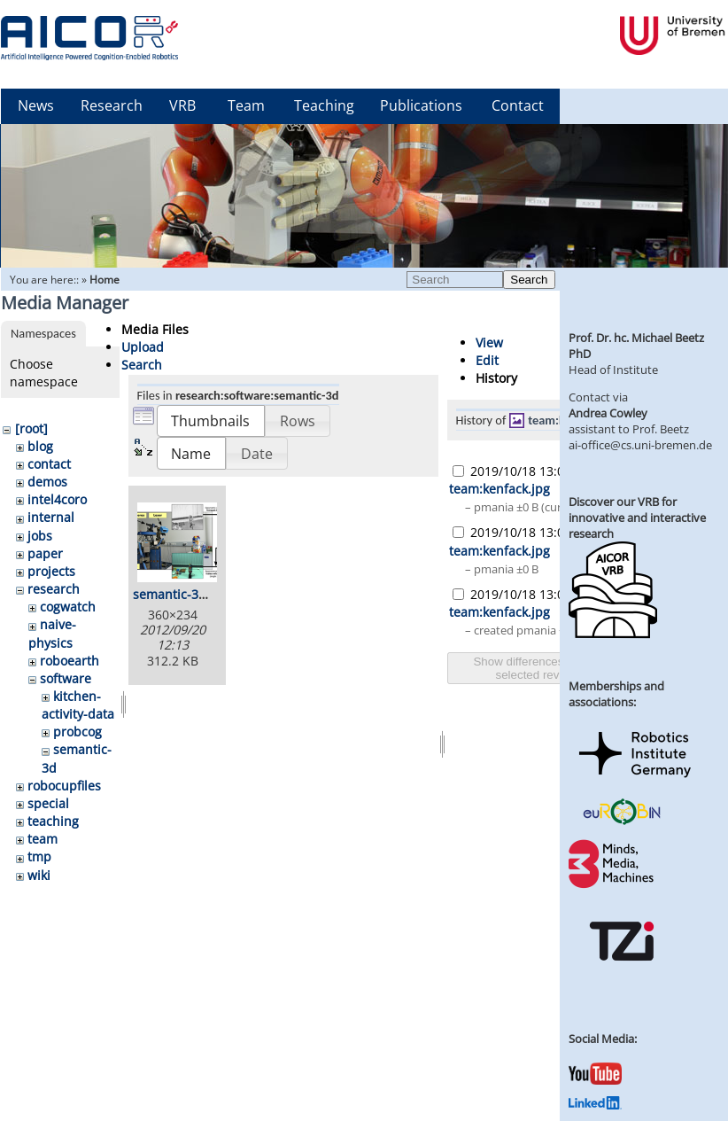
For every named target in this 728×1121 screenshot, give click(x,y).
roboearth (69, 660)
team (42, 838)
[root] (31, 428)
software (65, 678)
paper (45, 553)
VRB (182, 105)
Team (246, 105)
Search (528, 279)
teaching (53, 821)
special (48, 803)
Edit (487, 360)
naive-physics (52, 633)
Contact (518, 105)
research (53, 588)
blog (40, 446)
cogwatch (68, 606)
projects (51, 571)
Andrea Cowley (608, 413)
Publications (421, 105)
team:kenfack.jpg (499, 488)
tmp (39, 856)
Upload (142, 347)
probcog (77, 731)
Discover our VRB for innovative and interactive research (637, 517)
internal (50, 517)
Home (104, 279)
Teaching (324, 105)
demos (47, 481)
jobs (39, 535)
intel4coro (57, 499)
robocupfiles (64, 785)
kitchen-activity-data (78, 705)
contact (49, 463)
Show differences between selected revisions (542, 668)
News (36, 105)
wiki (38, 875)
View (489, 342)
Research (112, 105)
